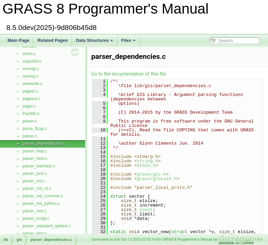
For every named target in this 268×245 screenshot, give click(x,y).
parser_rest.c (34, 211)
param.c (29, 121)
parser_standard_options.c (46, 226)
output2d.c (32, 61)
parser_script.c (35, 218)
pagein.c (30, 91)
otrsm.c (29, 53)
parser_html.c (34, 158)
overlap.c (30, 68)
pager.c (29, 106)
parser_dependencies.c (43, 143)
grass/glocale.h (157, 179)
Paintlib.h (30, 113)
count (146, 210)
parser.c (29, 136)
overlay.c (30, 76)
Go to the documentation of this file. (129, 74)
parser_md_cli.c (36, 188)
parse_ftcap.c (34, 128)
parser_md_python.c (41, 203)
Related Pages (52, 40)
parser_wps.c (34, 233)
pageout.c (31, 98)
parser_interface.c (38, 166)
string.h (147, 161)
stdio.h (146, 165)
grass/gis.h (151, 174)
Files (128, 40)
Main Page (18, 40)
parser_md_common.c (42, 196)
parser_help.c (34, 151)
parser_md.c (33, 181)
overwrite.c (32, 83)
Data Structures (94, 40)
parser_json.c (34, 173)
